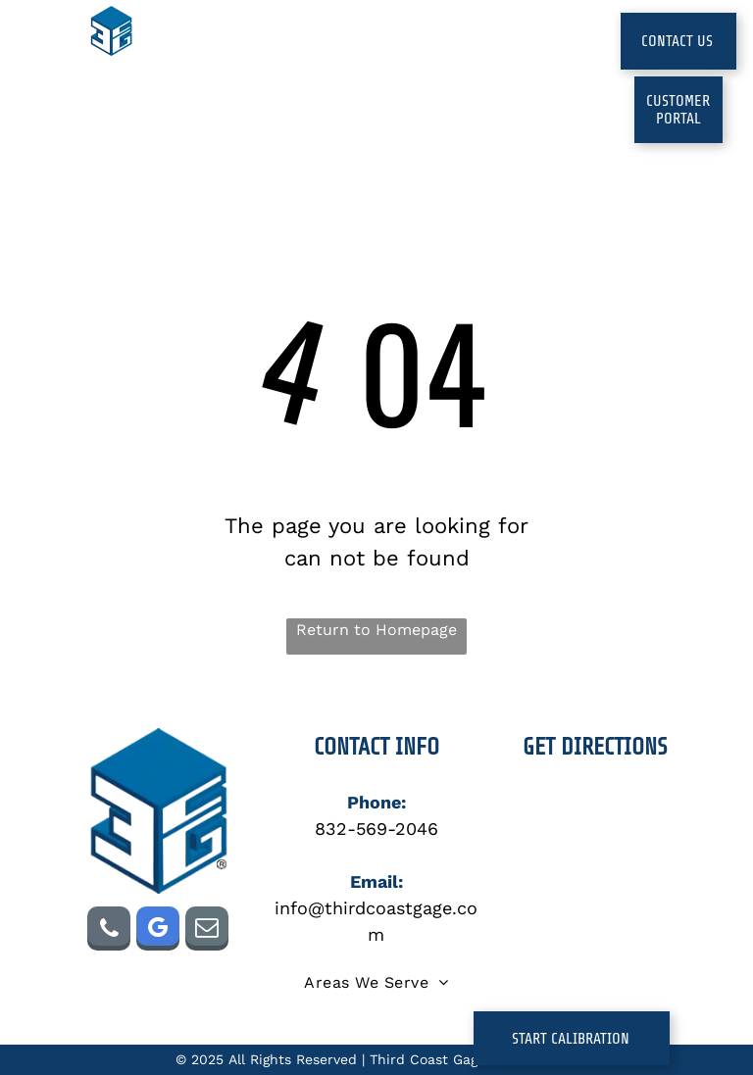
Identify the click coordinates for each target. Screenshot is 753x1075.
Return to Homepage (376, 629)
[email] (206, 930)
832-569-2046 (376, 828)
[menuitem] (227, 59)
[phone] (108, 930)
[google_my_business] (157, 930)
